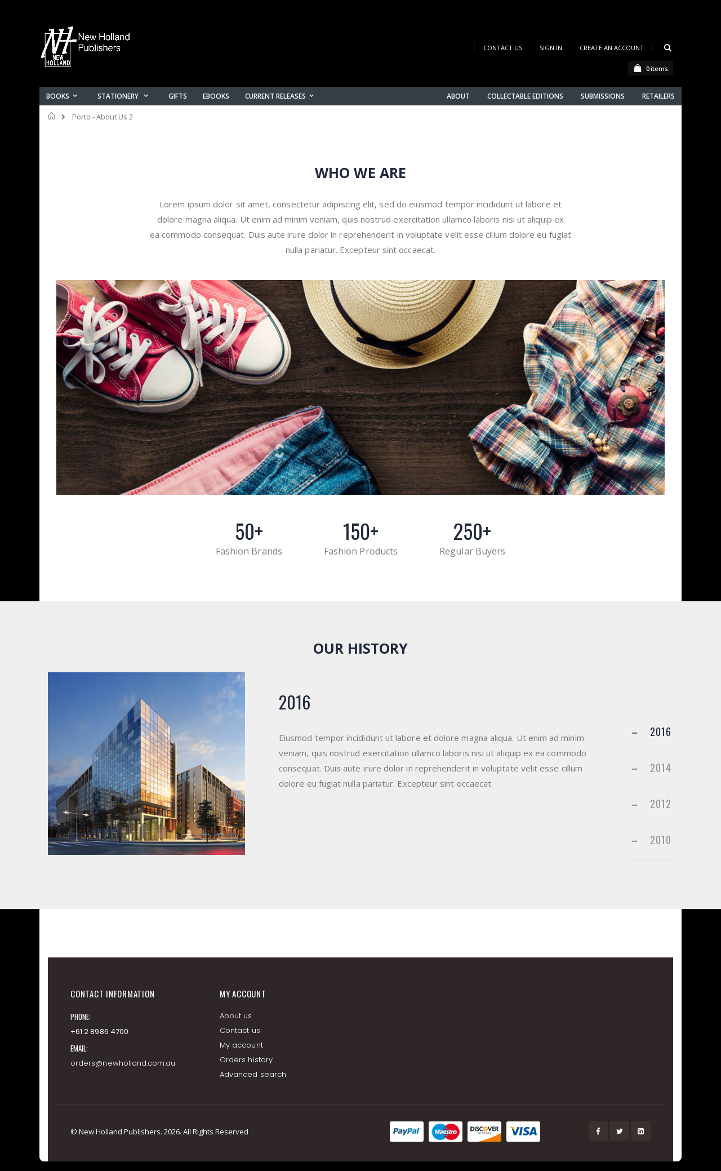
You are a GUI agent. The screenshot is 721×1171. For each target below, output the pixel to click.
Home (52, 116)
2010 (660, 839)
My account (241, 1045)
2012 (660, 803)
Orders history (246, 1059)
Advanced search (253, 1074)
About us (236, 1015)
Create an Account (612, 47)
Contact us (240, 1030)
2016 (660, 731)
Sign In (551, 47)
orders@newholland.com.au (123, 1063)
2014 (660, 767)
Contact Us (502, 47)
